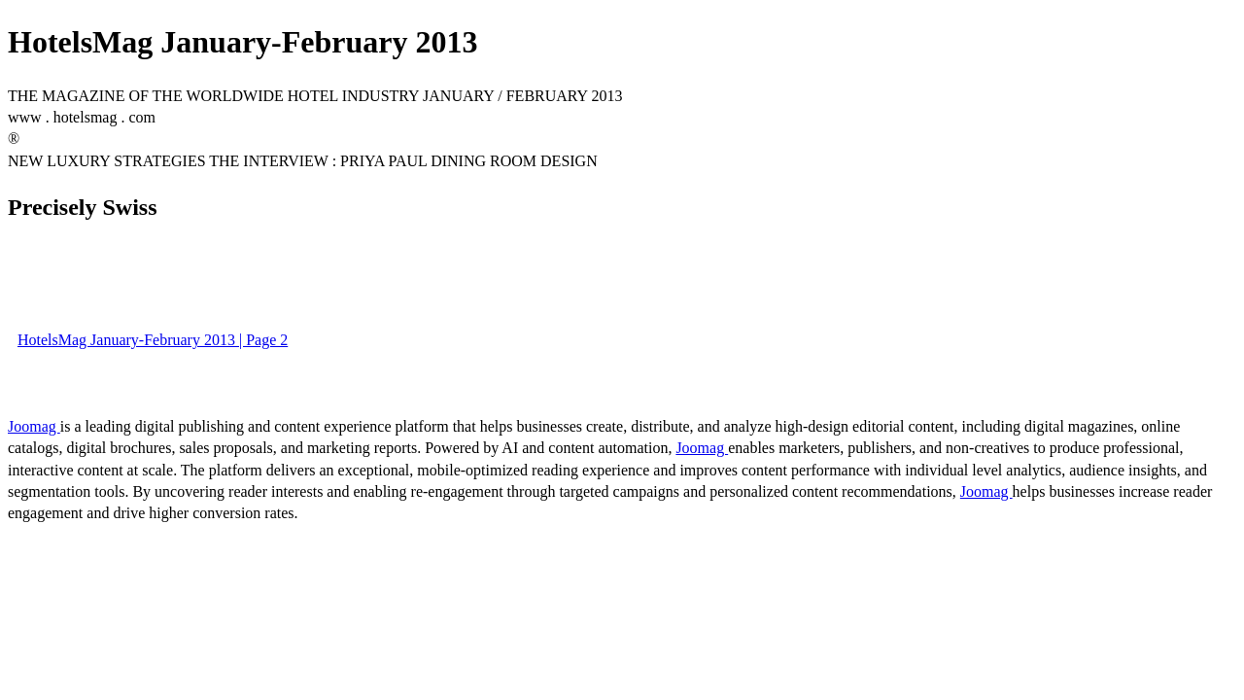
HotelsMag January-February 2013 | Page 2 (152, 340)
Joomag (34, 426)
